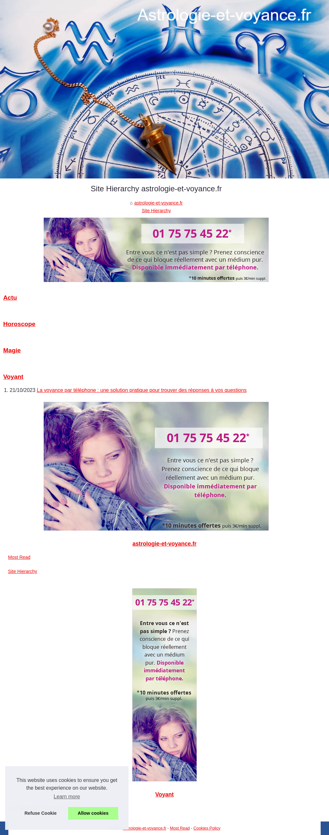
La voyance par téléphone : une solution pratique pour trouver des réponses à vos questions (142, 390)
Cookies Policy (206, 828)
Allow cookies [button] (93, 813)
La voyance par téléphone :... (38, 807)
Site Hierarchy (156, 210)
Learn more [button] (67, 796)
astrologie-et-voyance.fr (158, 202)
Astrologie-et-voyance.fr (144, 828)
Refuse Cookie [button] (40, 813)
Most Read (19, 557)
